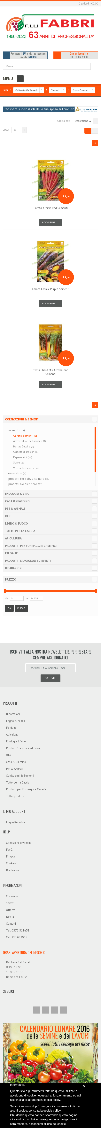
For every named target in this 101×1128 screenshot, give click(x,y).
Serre (19, 462)
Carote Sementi (80, 90)
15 (15, 129)
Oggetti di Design (25, 452)
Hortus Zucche (23, 446)
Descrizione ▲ (83, 120)
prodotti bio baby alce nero (29, 479)
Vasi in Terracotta (26, 468)
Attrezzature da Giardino (29, 441)
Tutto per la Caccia (20, 531)
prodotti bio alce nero (25, 484)
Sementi (55, 90)
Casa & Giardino (17, 501)
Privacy (10, 856)
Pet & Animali (15, 508)
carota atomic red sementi (51, 208)
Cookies (11, 863)
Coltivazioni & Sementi (26, 90)
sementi (16, 430)
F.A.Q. (9, 849)
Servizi (10, 903)
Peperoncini (22, 457)
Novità (10, 917)
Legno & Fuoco (16, 523)
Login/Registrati (16, 822)
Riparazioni (13, 568)
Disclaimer (12, 870)
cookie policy (52, 1110)
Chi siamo (12, 896)
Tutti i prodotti (15, 796)
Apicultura (13, 538)
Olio (8, 516)
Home (5, 90)
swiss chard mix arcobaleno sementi (50, 372)
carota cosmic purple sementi (50, 289)
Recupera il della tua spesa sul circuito (28, 55)
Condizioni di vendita (18, 843)
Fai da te (11, 553)
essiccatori (17, 473)
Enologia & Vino (17, 494)
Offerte (10, 910)
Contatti (11, 923)
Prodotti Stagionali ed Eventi (28, 561)
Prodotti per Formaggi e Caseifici (31, 546)
